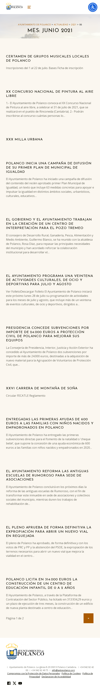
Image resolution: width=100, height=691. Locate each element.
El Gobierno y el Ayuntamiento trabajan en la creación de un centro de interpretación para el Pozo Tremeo (49, 224)
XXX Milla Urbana (24, 139)
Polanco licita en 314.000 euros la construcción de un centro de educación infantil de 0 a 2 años (41, 584)
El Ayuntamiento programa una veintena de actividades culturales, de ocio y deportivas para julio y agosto (49, 280)
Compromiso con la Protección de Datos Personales (33, 673)
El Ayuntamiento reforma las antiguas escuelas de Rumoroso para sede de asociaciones (47, 476)
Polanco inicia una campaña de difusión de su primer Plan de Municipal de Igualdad (49, 168)
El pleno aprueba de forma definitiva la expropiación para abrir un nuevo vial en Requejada (48, 532)
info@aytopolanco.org (63, 670)
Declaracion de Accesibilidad (56, 676)
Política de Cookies (71, 673)
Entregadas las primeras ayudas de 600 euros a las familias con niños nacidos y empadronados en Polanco (49, 424)
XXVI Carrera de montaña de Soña (42, 388)
